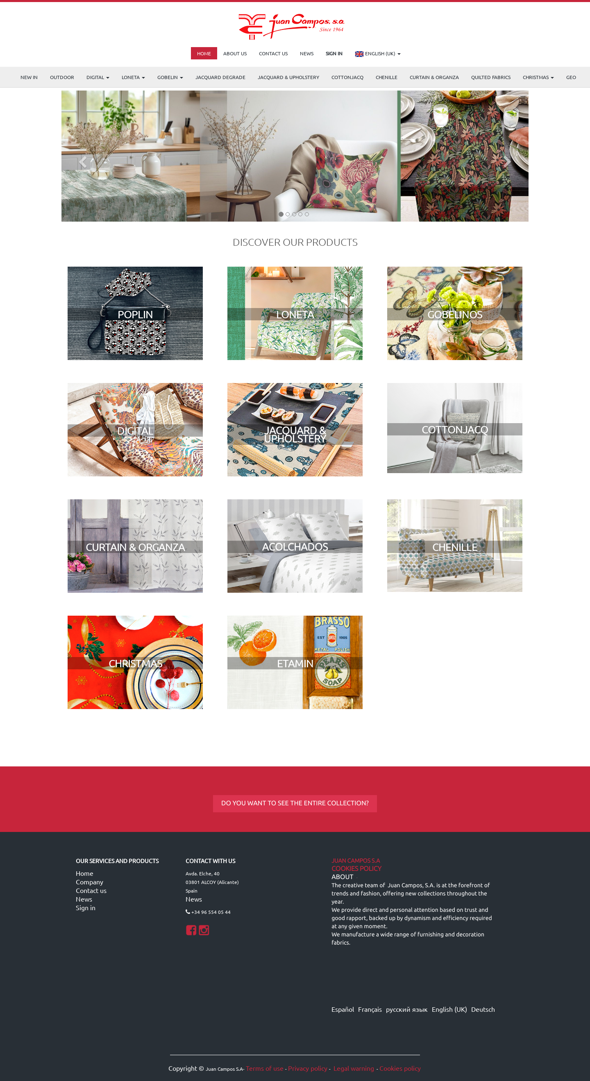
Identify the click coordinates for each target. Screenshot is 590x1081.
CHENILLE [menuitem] (386, 77)
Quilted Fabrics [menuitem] (491, 77)
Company (89, 881)
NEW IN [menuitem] (29, 77)
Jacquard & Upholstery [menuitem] (288, 77)
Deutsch (483, 1009)
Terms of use (265, 1068)
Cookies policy (400, 1068)
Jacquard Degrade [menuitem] (220, 77)
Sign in (85, 907)
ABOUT (342, 877)
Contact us (91, 890)
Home (84, 873)
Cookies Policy (356, 869)
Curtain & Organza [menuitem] (434, 77)
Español (342, 1009)
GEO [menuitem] (571, 77)
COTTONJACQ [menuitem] (347, 77)
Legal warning (353, 1068)
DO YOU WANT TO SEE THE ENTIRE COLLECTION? (295, 803)
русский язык (407, 1009)
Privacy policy (307, 1068)
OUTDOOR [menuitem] (62, 77)
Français (370, 1009)
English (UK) (378, 54)
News (84, 899)
